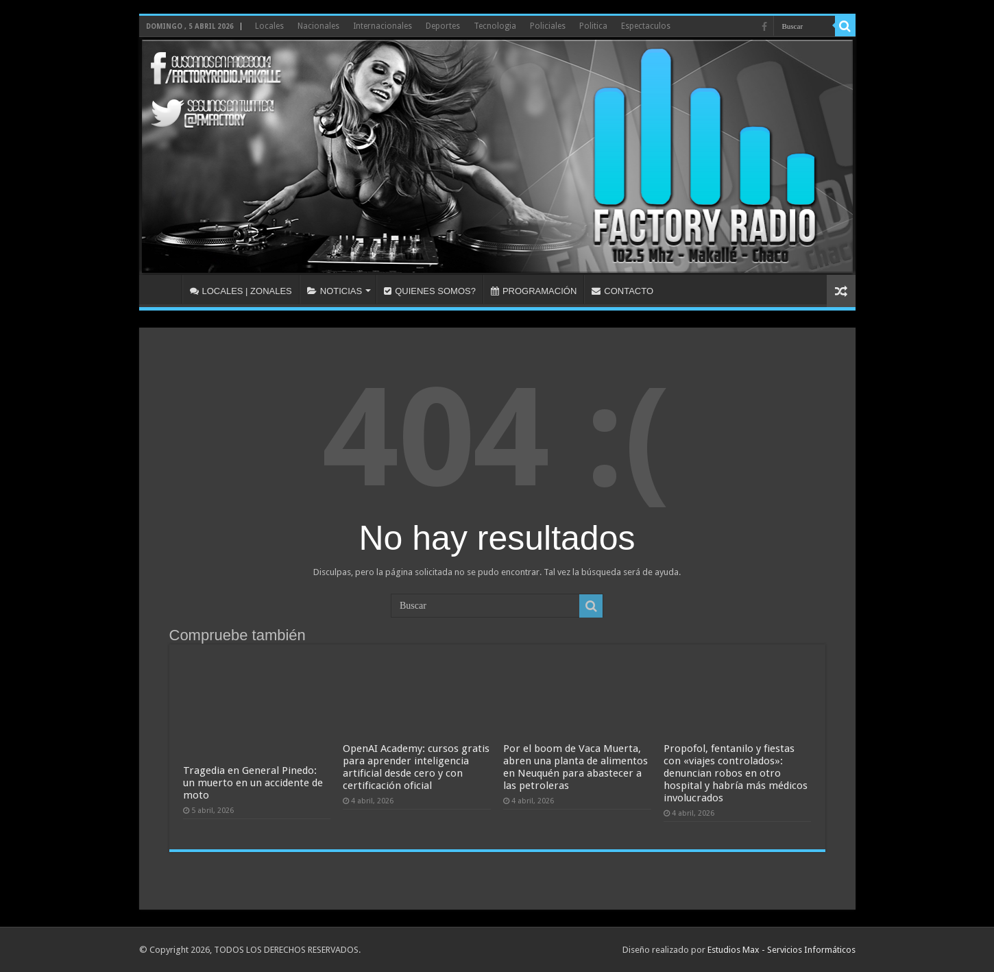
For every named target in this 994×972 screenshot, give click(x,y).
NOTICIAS (334, 291)
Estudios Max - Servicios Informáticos (781, 950)
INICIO (164, 289)
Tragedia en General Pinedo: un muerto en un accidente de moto (253, 782)
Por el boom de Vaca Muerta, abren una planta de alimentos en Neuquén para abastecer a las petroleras (575, 767)
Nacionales (318, 26)
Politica (593, 26)
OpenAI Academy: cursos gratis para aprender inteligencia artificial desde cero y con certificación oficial (416, 767)
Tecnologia (495, 26)
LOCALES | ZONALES (241, 291)
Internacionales (382, 26)
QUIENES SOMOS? (430, 291)
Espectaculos (645, 26)
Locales (269, 26)
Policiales (548, 26)
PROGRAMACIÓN (534, 291)
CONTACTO (622, 291)
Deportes (443, 26)
